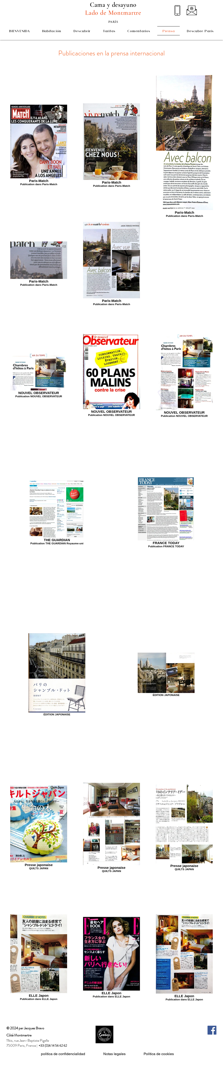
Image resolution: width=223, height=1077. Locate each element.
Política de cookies (159, 1054)
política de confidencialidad (63, 1054)
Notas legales (114, 1054)
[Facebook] (212, 1030)
